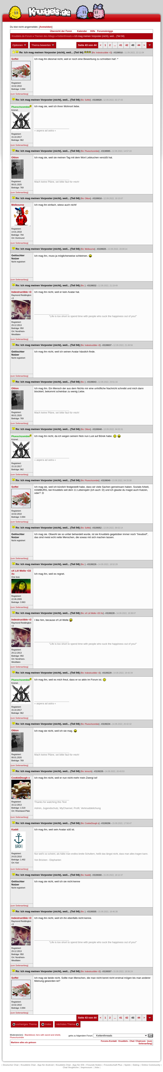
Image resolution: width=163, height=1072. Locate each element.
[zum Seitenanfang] (19, 94)
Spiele (127, 1065)
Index (46, 1024)
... (115, 45)
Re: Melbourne (88, 249)
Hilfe (92, 31)
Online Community (150, 1065)
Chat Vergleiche (71, 1067)
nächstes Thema (67, 1024)
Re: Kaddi (85, 875)
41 (120, 45)
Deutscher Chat (10, 1065)
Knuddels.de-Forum (22, 36)
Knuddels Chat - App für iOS (70, 1065)
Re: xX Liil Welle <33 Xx (92, 613)
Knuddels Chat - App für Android (37, 1065)
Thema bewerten (43, 45)
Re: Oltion (85, 198)
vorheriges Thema (25, 1024)
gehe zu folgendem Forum (80, 1035)
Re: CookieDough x (90, 823)
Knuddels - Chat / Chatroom (132, 1041)
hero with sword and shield (48, 1035)
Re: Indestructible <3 (101, 52)
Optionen (20, 45)
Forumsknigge (105, 31)
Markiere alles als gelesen (23, 1042)
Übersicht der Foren (61, 31)
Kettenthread (64, 36)
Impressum (86, 1067)
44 (138, 45)
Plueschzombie (17, 1037)
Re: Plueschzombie (90, 151)
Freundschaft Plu (113, 1065)
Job (96, 1067)
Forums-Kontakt (109, 1041)
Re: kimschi (86, 771)
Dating (136, 1065)
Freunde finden (94, 1065)
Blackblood (30, 1035)
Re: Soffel (85, 100)
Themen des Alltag (44, 36)
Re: (83, 285)
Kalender (82, 31)
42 (126, 45)
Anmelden (45, 26)
